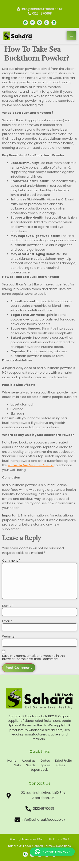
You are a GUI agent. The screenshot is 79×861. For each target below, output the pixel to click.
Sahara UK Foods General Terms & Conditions (39, 846)
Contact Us (39, 783)
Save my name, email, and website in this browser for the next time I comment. (33, 657)
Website (8, 636)
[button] (52, 851)
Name (8, 605)
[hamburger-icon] (71, 35)
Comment (11, 560)
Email (7, 621)
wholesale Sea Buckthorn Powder (31, 465)
